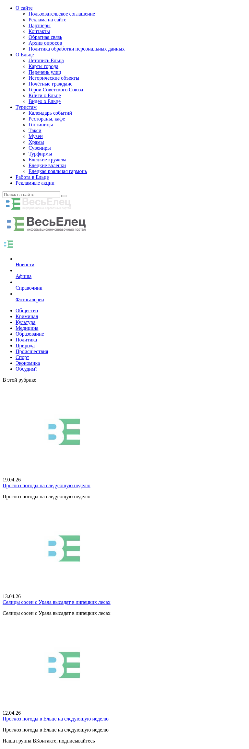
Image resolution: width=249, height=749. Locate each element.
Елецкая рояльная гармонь (58, 171)
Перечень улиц (45, 72)
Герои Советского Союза (56, 89)
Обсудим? (27, 369)
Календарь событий (50, 113)
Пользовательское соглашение (62, 14)
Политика (26, 339)
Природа (25, 345)
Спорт (22, 357)
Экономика (28, 363)
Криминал (27, 316)
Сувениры (40, 148)
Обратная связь (45, 37)
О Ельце (25, 54)
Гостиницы (41, 124)
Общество (27, 310)
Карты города (43, 66)
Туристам (26, 107)
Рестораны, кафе (47, 118)
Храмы (36, 142)
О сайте (24, 8)
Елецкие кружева (47, 159)
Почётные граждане (50, 83)
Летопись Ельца (46, 60)
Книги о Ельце (45, 95)
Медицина (27, 328)
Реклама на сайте (47, 19)
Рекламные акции (35, 183)
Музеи (36, 136)
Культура (25, 322)
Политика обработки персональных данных (77, 49)
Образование (30, 334)
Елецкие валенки (47, 165)
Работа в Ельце (32, 177)
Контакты (39, 31)
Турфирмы (40, 153)
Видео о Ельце (45, 101)
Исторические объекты (54, 78)
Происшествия (32, 351)
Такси (35, 130)
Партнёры (40, 25)
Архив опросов (45, 43)
